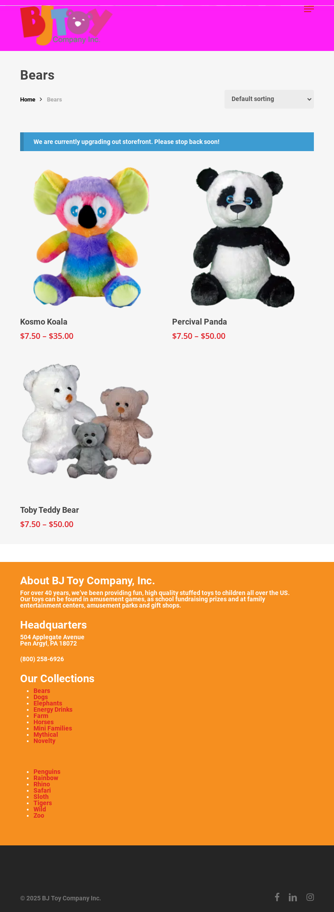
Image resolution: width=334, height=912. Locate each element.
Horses (44, 722)
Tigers (43, 802)
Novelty (44, 740)
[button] (309, 8)
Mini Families (53, 728)
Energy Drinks (53, 709)
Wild (40, 809)
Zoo (39, 815)
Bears (42, 690)
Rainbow (46, 777)
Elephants (48, 703)
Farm (41, 715)
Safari (42, 790)
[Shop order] (269, 99)
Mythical (46, 734)
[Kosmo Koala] (90, 237)
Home (27, 99)
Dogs (41, 697)
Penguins (47, 771)
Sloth (41, 796)
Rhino (42, 784)
